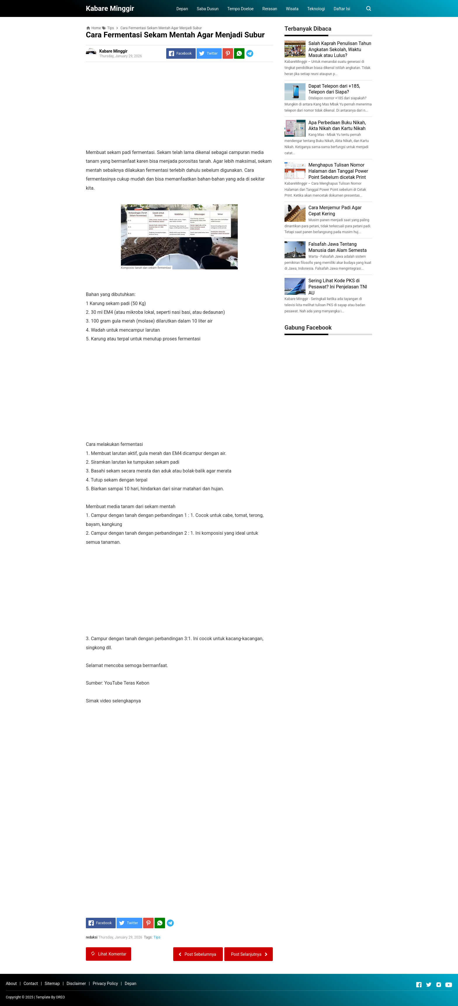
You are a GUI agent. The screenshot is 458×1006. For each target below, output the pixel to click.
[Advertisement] (179, 107)
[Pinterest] (228, 53)
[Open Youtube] (448, 984)
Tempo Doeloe (240, 8)
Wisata (292, 8)
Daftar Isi (342, 8)
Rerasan (269, 8)
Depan (182, 8)
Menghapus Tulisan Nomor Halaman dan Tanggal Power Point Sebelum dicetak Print (338, 171)
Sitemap (52, 983)
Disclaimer (76, 983)
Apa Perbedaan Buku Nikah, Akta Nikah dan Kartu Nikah (337, 125)
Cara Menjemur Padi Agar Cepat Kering (335, 211)
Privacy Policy (105, 983)
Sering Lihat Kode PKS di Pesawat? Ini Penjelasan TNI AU (337, 287)
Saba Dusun (207, 8)
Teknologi (316, 8)
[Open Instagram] (438, 984)
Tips (157, 937)
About (11, 983)
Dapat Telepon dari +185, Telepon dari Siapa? (334, 89)
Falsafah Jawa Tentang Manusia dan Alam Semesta (337, 247)
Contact (31, 983)
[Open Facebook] (418, 984)
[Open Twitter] (428, 984)
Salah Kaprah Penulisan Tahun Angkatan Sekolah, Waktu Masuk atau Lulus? (339, 49)
